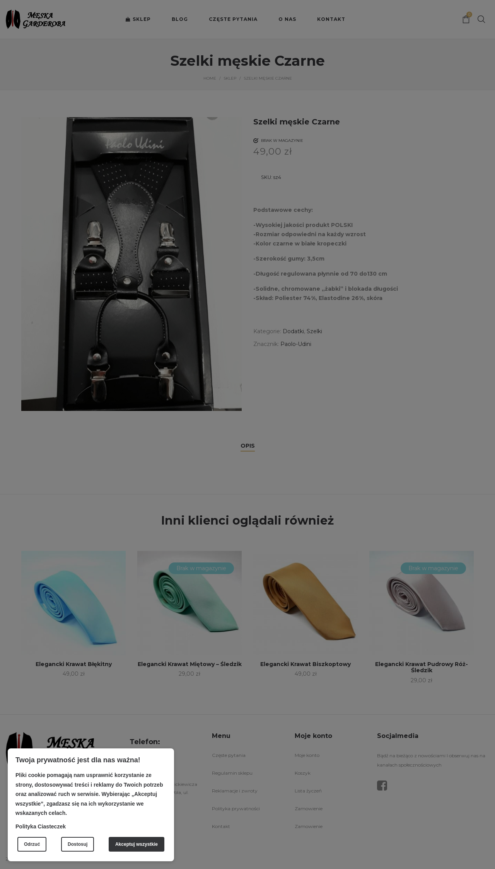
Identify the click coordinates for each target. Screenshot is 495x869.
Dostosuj (77, 844)
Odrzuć (32, 844)
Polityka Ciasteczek (40, 826)
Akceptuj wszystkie (136, 844)
